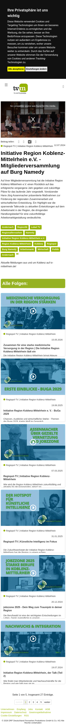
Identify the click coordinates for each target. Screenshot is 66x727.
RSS (26, 715)
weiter (47, 702)
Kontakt (39, 709)
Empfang (21, 709)
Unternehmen (7, 709)
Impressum (6, 712)
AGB (47, 709)
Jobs (30, 709)
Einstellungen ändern (36, 69)
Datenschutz (20, 712)
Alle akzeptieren (16, 69)
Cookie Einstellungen (11, 715)
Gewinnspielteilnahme (40, 712)
